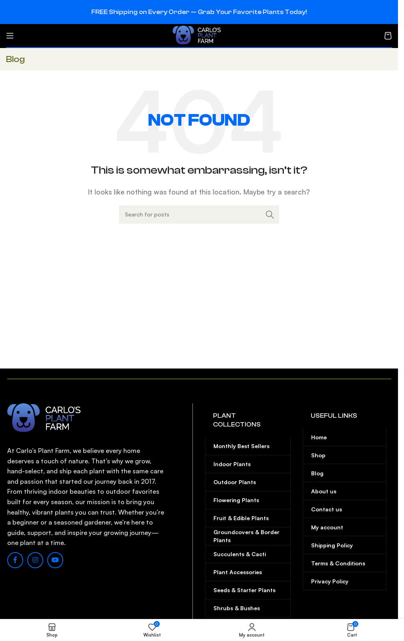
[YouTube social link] (55, 560)
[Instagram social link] (35, 560)
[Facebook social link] (15, 560)
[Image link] (47, 418)
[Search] (199, 214)
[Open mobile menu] (10, 36)
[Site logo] (199, 35)
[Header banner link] (199, 12)
